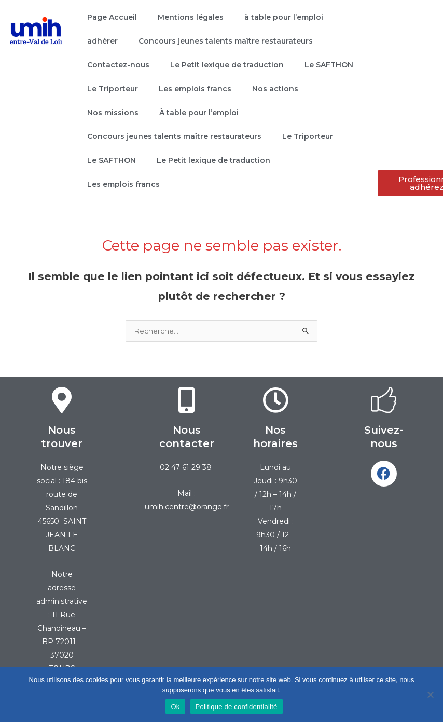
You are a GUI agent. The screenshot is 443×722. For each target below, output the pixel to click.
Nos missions (113, 112)
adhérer (102, 41)
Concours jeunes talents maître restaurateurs (226, 41)
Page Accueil (112, 17)
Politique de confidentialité (237, 707)
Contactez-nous (118, 65)
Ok (175, 707)
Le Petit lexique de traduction (227, 65)
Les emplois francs (195, 88)
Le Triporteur (112, 88)
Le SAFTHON (328, 65)
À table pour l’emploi (199, 112)
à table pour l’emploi (283, 17)
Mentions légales (191, 17)
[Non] (430, 694)
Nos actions (275, 88)
